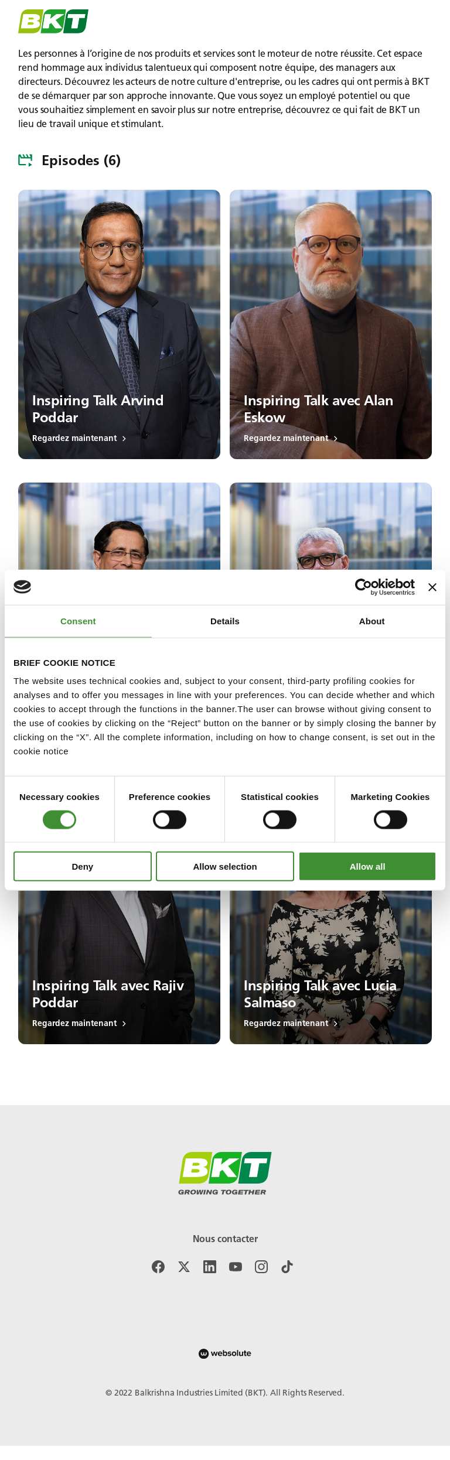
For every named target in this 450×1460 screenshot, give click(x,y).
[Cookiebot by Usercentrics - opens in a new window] (363, 587)
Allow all (368, 866)
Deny (82, 866)
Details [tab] (225, 620)
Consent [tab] (78, 620)
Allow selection (225, 866)
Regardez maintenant (79, 439)
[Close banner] (432, 587)
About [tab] (372, 620)
